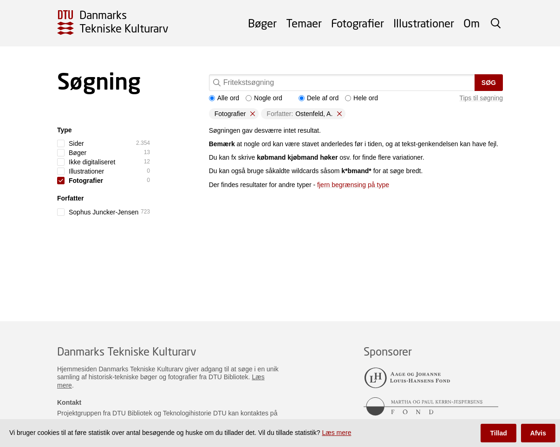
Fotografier (357, 23)
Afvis (538, 433)
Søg (489, 82)
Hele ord (361, 98)
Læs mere (336, 432)
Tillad (498, 433)
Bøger (262, 23)
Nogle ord (264, 98)
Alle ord (224, 98)
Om (471, 23)
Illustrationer (423, 23)
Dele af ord (319, 98)
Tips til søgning (481, 98)
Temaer (304, 23)
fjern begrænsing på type (353, 184)
